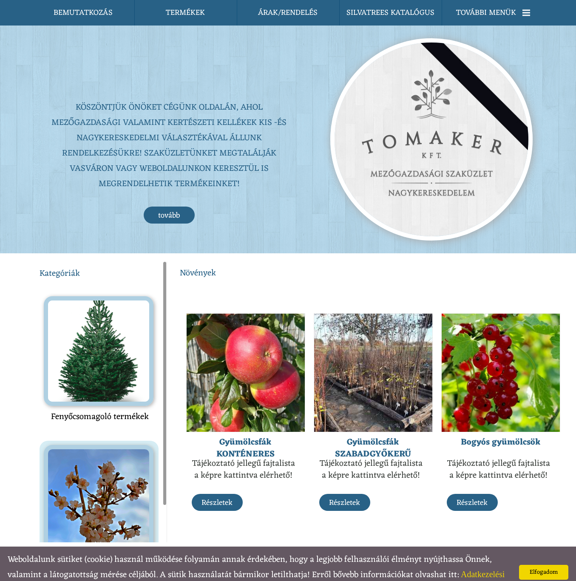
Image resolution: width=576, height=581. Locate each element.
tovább (169, 198)
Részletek (217, 486)
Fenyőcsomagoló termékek (100, 400)
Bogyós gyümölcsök (501, 425)
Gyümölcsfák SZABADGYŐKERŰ (373, 431)
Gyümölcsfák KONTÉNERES (245, 431)
